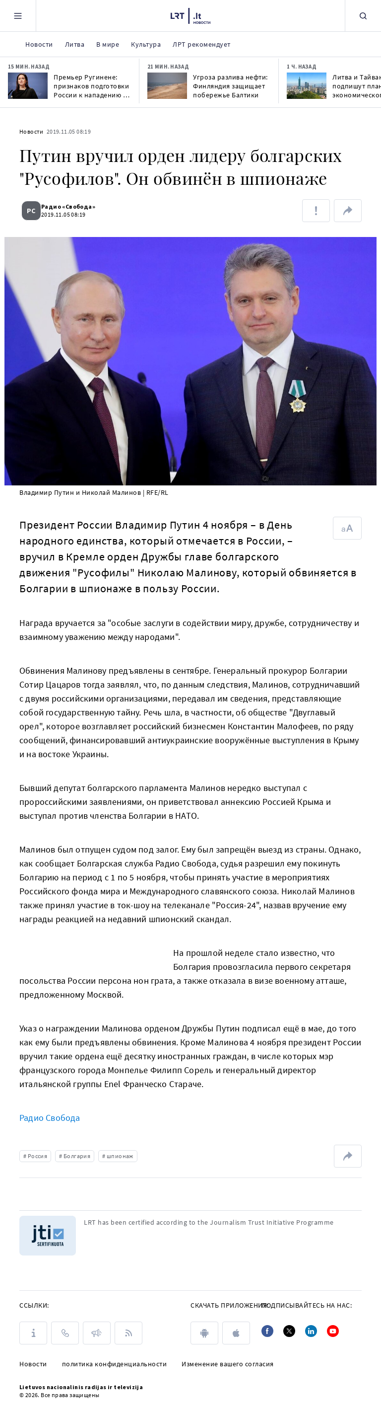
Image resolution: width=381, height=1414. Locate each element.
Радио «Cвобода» (74, 206)
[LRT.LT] (190, 14)
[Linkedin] (311, 1331)
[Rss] (128, 1333)
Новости (31, 131)
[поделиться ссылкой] (348, 210)
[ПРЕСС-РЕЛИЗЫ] (97, 1333)
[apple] (236, 1333)
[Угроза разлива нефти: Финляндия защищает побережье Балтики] (167, 86)
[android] (204, 1333)
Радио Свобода (49, 1117)
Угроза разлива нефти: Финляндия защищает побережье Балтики (230, 86)
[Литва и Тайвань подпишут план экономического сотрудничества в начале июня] (306, 86)
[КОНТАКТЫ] (65, 1333)
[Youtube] (333, 1331)
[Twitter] (289, 1331)
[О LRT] (33, 1333)
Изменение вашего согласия (228, 1363)
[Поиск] (363, 15)
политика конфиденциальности (114, 1363)
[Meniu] (18, 15)
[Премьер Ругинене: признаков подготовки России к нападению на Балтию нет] (28, 86)
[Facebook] (267, 1331)
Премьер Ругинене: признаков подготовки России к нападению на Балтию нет (92, 86)
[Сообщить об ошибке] (316, 210)
